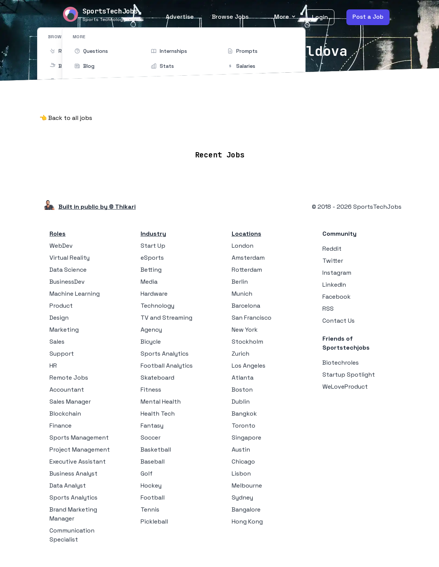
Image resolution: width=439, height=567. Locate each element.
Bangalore (246, 509)
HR (53, 365)
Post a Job (368, 17)
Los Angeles (248, 365)
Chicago (243, 461)
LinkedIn (334, 284)
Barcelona (246, 305)
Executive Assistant (77, 461)
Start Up (153, 245)
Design (59, 317)
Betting (151, 269)
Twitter (332, 260)
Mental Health (161, 401)
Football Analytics (167, 365)
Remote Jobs (142, 132)
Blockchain (65, 413)
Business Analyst (73, 473)
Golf (147, 473)
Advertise (180, 17)
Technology (157, 305)
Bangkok (244, 413)
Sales (56, 341)
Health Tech (158, 413)
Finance (60, 425)
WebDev (61, 245)
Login (320, 17)
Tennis (150, 509)
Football (153, 497)
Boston (242, 389)
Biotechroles (340, 362)
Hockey (151, 485)
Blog (306, 132)
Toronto (243, 425)
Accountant (66, 389)
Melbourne (247, 485)
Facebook (336, 296)
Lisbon (241, 473)
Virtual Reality (69, 257)
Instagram (336, 272)
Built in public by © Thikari (97, 206)
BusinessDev (67, 281)
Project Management (79, 449)
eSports (152, 257)
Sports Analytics (73, 497)
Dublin (241, 401)
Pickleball (154, 521)
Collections (273, 132)
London (242, 245)
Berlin (240, 281)
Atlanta (242, 377)
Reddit (332, 248)
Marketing (64, 329)
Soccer (150, 437)
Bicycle (151, 341)
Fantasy (152, 425)
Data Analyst (67, 485)
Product (61, 305)
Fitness (151, 389)
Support (61, 353)
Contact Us (338, 320)
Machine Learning (74, 293)
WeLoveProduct (345, 386)
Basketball (156, 449)
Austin (241, 449)
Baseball (153, 461)
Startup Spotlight (348, 374)
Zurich (240, 353)
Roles (57, 233)
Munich (242, 293)
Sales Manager (70, 401)
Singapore (246, 437)
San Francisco (251, 317)
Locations (188, 132)
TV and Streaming (166, 317)
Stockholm (247, 341)
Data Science (68, 269)
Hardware (154, 293)
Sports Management (79, 437)
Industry (153, 233)
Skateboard (157, 377)
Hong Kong (247, 521)
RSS (328, 308)
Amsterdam (248, 257)
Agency (151, 329)
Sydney (242, 497)
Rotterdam (247, 269)
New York (245, 329)
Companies (230, 132)
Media (149, 281)
